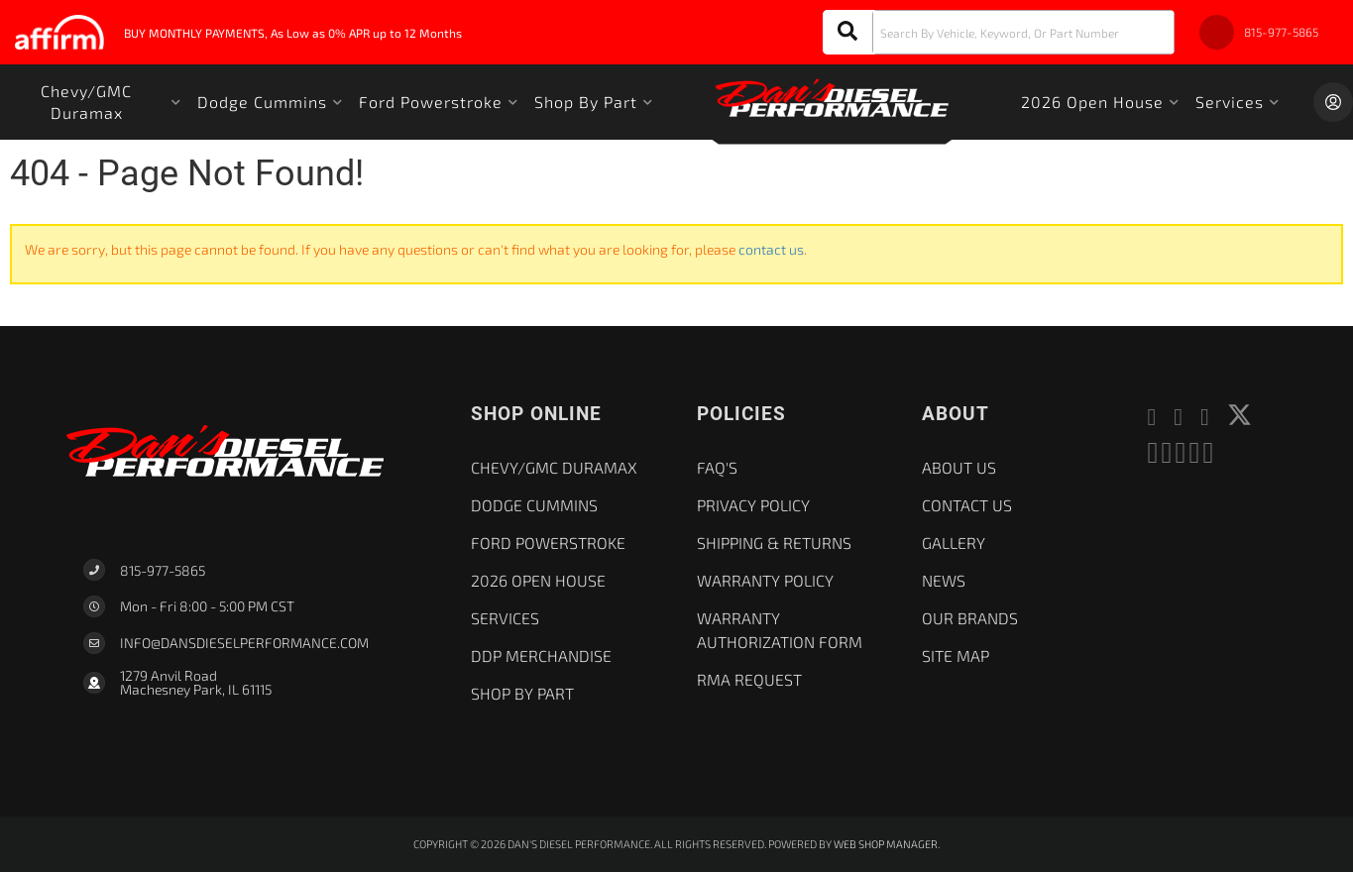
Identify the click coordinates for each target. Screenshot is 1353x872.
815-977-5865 (162, 570)
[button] (999, 32)
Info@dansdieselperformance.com (244, 643)
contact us (771, 249)
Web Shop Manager (886, 843)
